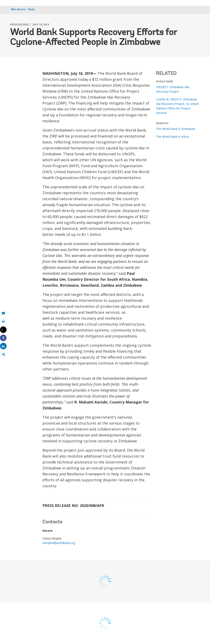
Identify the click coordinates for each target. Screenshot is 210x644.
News (31, 9)
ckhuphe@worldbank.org (58, 543)
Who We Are (18, 9)
